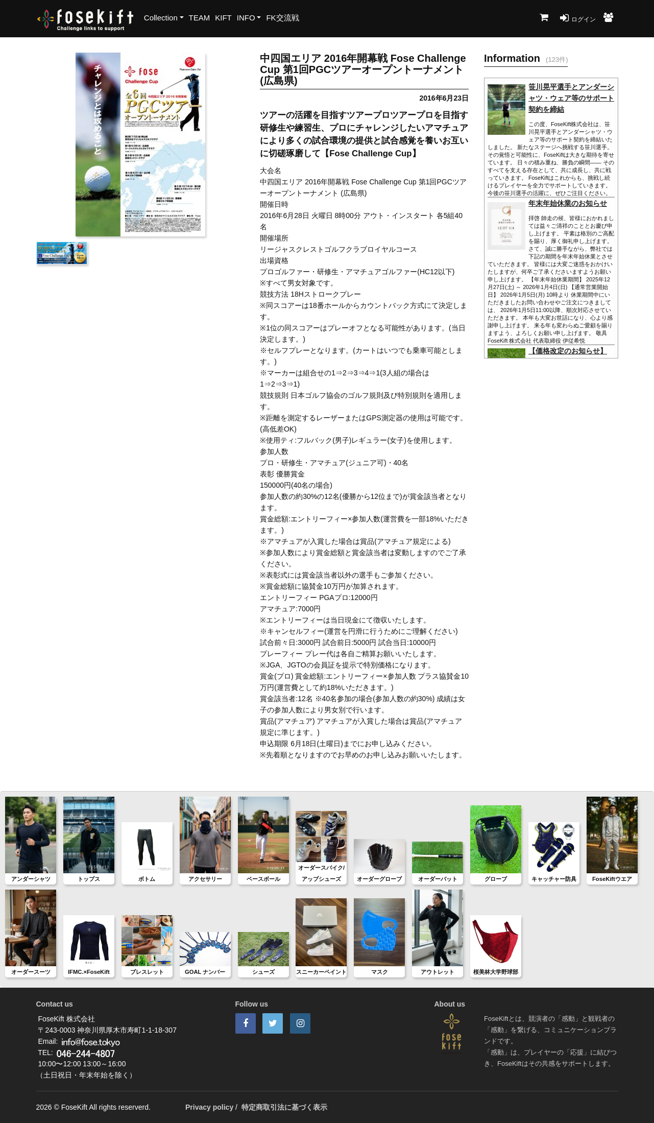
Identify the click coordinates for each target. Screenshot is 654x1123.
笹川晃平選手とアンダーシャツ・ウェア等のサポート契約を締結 (571, 98)
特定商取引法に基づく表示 (284, 1107)
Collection (161, 17)
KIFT (223, 17)
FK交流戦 (282, 17)
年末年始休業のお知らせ (567, 203)
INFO (246, 17)
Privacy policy (209, 1107)
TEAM (199, 17)
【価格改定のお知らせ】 (567, 351)
